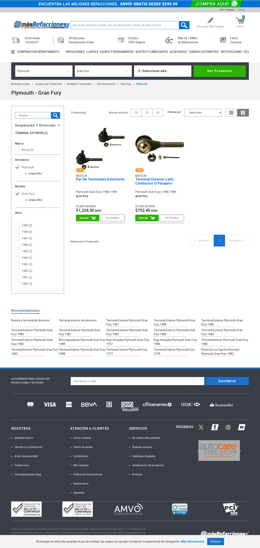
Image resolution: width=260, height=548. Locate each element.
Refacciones (75, 51)
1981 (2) (27, 277)
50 (157, 112)
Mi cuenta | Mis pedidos (146, 437)
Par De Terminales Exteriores (100, 179)
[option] (219, 450)
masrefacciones (20, 84)
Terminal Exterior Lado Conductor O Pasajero (154, 181)
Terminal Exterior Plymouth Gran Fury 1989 (222, 322)
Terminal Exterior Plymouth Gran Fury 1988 (174, 322)
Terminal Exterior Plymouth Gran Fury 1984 (222, 332)
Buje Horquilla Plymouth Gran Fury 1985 (175, 342)
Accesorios (178, 51)
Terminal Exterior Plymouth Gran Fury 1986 (32, 342)
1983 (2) (27, 264)
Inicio (242, 9)
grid (243, 112)
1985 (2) (27, 251)
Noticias (137, 474)
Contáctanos (80, 456)
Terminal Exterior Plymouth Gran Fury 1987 (127, 322)
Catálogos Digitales (143, 456)
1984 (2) (27, 257)
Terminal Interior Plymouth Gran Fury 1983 (34, 351)
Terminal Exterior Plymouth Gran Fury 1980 (32, 332)
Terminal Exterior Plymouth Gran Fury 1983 (174, 332)
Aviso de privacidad (26, 456)
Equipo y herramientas (117, 51)
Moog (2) (28, 149)
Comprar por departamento (38, 51)
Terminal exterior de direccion (78, 320)
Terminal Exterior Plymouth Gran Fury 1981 (79, 332)
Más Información (192, 541)
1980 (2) (27, 283)
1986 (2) (27, 244)
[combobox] (44, 71)
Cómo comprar (82, 437)
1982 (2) (27, 270)
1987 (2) (27, 238)
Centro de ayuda (82, 447)
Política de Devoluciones (87, 474)
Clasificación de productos (148, 465)
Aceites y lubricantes (151, 51)
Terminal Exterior (106, 84)
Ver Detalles (112, 217)
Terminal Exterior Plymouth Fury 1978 (174, 351)
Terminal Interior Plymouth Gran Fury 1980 (224, 342)
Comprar (87, 218)
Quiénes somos (23, 437)
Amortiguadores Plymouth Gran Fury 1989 (82, 342)
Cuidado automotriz (204, 51)
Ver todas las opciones (33, 173)
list (231, 112)
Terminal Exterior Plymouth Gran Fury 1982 (127, 332)
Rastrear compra (142, 447)
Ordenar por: (174, 112)
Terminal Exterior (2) (31, 133)
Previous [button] (197, 450)
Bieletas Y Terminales (79, 84)
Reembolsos (80, 483)
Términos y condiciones (28, 447)
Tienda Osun (21, 465)
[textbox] (130, 25)
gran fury (126, 84)
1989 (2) (27, 225)
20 (136, 112)
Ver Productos (219, 71)
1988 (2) (27, 231)
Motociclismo (231, 51)
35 (147, 112)
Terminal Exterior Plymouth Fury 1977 (126, 351)
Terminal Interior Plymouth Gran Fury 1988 (82, 351)
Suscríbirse (227, 381)
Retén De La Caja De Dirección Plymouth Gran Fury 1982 (220, 351)
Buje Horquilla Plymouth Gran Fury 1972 (128, 342)
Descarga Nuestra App (27, 474)
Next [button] (239, 450)
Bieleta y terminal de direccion (30, 320)
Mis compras (227, 9)
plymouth (141, 84)
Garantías (78, 492)
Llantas (92, 51)
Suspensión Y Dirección (48, 84)
